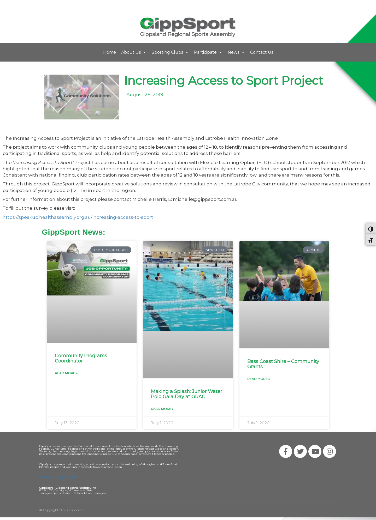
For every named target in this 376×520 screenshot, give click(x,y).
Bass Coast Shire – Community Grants (283, 364)
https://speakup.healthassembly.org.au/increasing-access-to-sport (78, 217)
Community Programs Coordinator (81, 358)
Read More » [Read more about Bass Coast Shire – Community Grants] (258, 379)
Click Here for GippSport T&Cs (58, 477)
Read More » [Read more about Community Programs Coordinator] (66, 373)
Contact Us (261, 52)
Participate (208, 52)
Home (109, 52)
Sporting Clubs (170, 52)
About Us (133, 52)
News (236, 52)
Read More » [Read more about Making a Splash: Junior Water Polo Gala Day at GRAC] (162, 409)
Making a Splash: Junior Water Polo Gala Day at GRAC (186, 394)
